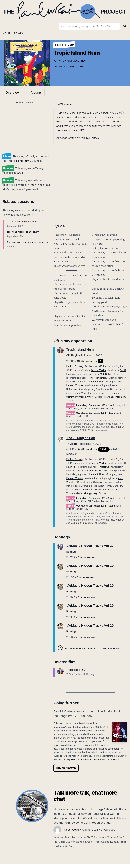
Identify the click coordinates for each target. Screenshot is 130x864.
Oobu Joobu (71, 829)
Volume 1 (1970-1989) (112, 427)
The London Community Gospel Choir (100, 489)
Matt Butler (106, 374)
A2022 (104, 449)
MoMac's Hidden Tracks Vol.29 (90, 566)
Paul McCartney (76, 60)
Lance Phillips (96, 381)
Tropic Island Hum (18, 160)
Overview (12, 92)
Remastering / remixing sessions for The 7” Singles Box (35, 242)
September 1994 (97, 413)
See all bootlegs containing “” (93, 648)
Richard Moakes (74, 385)
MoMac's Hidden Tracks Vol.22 (90, 546)
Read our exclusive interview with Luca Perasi (95, 759)
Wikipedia (66, 104)
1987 (33, 184)
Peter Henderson (98, 377)
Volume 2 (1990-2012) (82, 430)
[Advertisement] (25, 126)
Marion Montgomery (115, 396)
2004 (19, 172)
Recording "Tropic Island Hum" (22, 231)
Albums (36, 92)
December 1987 (97, 405)
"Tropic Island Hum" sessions (22, 221)
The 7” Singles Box (80, 438)
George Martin (98, 370)
